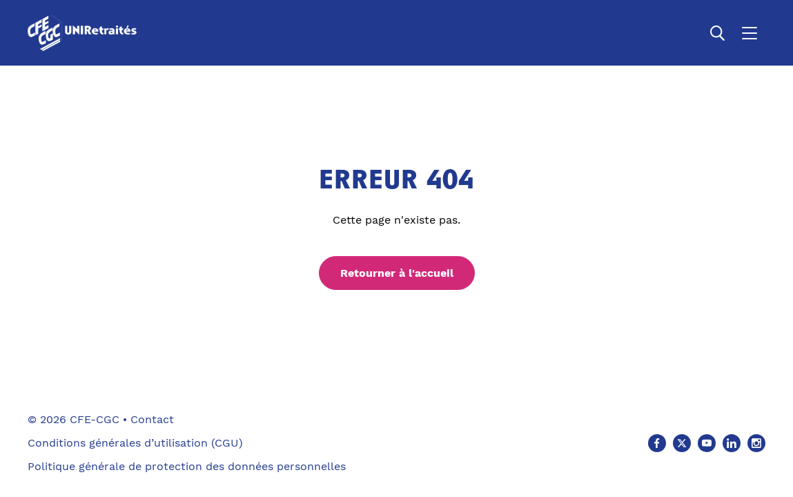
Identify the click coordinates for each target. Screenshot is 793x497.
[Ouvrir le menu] (749, 33)
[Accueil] (85, 32)
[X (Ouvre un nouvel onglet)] (682, 443)
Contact (152, 419)
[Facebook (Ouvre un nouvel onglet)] (657, 443)
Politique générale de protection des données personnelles (187, 466)
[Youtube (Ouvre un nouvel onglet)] (707, 443)
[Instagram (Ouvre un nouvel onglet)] (756, 443)
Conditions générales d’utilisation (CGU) (135, 442)
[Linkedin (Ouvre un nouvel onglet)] (732, 443)
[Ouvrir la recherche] (718, 33)
